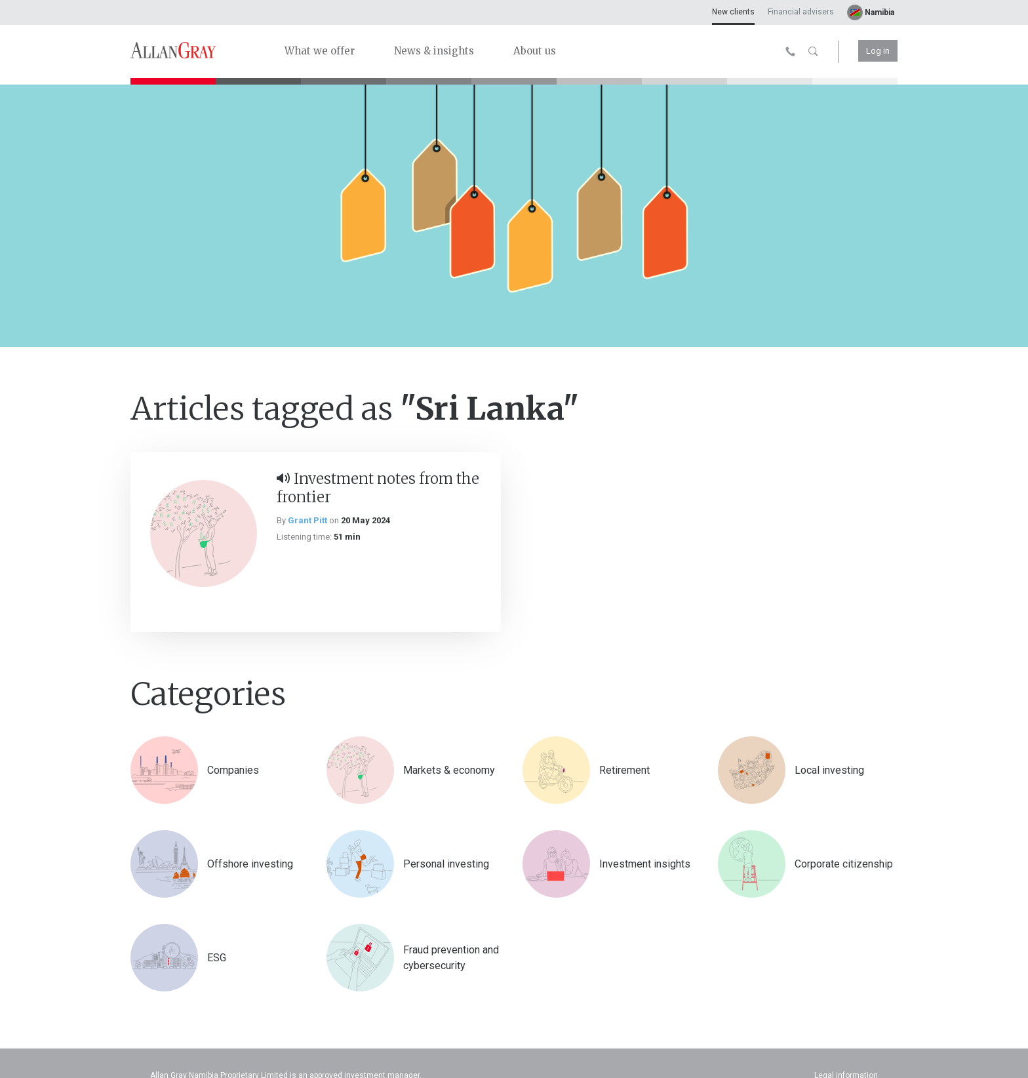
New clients (733, 11)
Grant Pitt (307, 520)
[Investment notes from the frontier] (203, 533)
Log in (878, 51)
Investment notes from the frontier (378, 487)
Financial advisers (801, 11)
